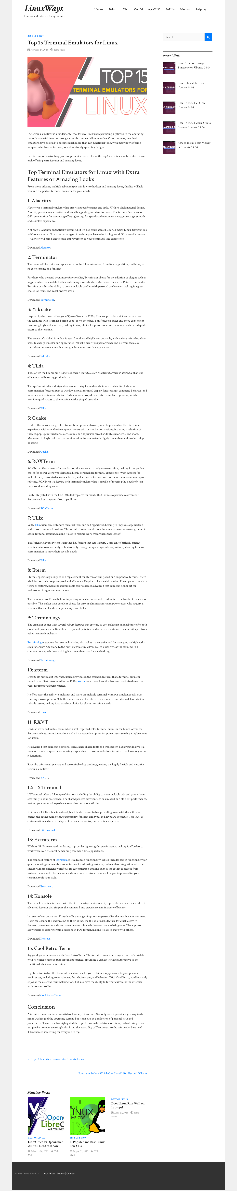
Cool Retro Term (50, 995)
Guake (44, 452)
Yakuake (45, 356)
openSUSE (154, 9)
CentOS (138, 9)
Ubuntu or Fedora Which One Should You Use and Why (112, 1073)
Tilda (43, 408)
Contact (70, 1173)
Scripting (201, 9)
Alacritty (45, 247)
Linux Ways (49, 1173)
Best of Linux (35, 36)
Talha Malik (59, 49)
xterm (81, 681)
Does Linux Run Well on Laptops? (128, 1105)
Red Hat (170, 9)
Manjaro (185, 9)
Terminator (47, 300)
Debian (113, 9)
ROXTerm (46, 508)
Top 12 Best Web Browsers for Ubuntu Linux (55, 1059)
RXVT (44, 778)
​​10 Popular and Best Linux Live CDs (87, 1144)
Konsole (45, 939)
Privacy (61, 1173)
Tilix (37, 525)
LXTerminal (47, 830)
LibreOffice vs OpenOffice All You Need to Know (45, 1144)
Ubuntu (99, 9)
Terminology (35, 642)
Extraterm (62, 860)
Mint (126, 9)
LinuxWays (44, 8)
